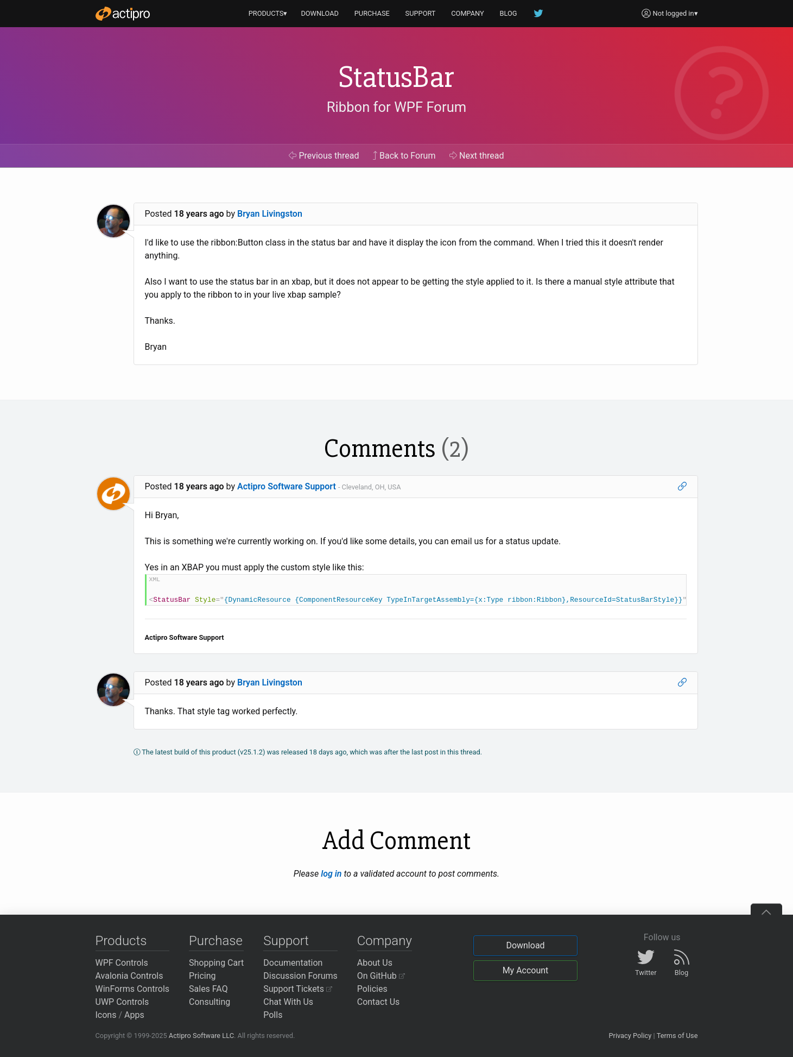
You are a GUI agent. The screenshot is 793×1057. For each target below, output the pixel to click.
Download (525, 945)
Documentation (292, 963)
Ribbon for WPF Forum (396, 107)
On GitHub (381, 976)
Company (384, 940)
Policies (372, 989)
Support (286, 940)
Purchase (216, 940)
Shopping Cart (216, 963)
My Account (526, 970)
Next (476, 155)
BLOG (508, 13)
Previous (324, 155)
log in (331, 874)
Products (121, 940)
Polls (272, 1015)
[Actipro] (123, 13)
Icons (106, 1015)
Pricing (202, 976)
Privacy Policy (629, 1035)
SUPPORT (420, 13)
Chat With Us (288, 1002)
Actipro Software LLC (201, 1035)
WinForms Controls (133, 989)
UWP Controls (122, 1002)
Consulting (209, 1002)
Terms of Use (677, 1035)
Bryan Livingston (269, 214)
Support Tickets (297, 989)
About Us (374, 963)
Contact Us (378, 1002)
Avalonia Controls (129, 976)
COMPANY (467, 13)
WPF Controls (122, 963)
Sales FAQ (208, 989)
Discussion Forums (300, 976)
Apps (134, 1015)
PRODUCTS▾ (268, 13)
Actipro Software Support (286, 486)
